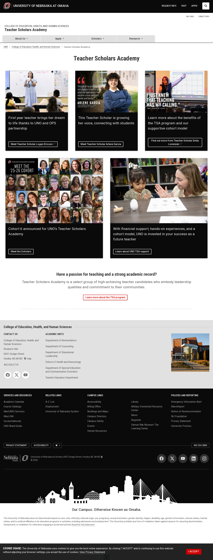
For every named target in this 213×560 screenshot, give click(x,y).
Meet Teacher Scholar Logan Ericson (32, 144)
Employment (52, 406)
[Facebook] (7, 374)
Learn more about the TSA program (105, 297)
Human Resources (97, 430)
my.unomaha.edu (12, 421)
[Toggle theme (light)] (57, 445)
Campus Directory (96, 416)
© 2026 (35, 460)
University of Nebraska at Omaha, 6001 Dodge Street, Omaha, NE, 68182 (67, 457)
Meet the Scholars (21, 251)
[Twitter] (16, 374)
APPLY (194, 6)
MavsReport (177, 406)
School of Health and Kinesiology (63, 362)
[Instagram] (204, 458)
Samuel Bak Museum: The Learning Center (145, 426)
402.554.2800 (200, 445)
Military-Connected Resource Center (146, 408)
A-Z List (50, 401)
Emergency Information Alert (186, 401)
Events (91, 426)
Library (134, 401)
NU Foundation (179, 416)
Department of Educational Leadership (60, 354)
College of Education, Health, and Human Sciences (37, 26)
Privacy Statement (181, 421)
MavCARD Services (14, 411)
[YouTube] (25, 374)
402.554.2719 (11, 364)
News (134, 415)
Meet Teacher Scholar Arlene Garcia (101, 144)
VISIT (183, 6)
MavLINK (9, 416)
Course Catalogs (12, 406)
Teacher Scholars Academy (26, 30)
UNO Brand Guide (13, 426)
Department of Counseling (59, 346)
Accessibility (94, 401)
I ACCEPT (193, 551)
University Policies (181, 426)
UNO (6, 47)
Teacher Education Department (62, 377)
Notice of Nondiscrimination (186, 411)
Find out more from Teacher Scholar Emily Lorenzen (175, 142)
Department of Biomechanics (61, 340)
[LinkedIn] (193, 458)
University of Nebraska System (62, 411)
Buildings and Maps (97, 411)
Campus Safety (95, 421)
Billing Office (94, 406)
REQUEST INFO (169, 6)
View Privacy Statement (92, 552)
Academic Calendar (14, 401)
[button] (21, 39)
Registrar (136, 419)
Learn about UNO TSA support (132, 251)
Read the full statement (83, 524)
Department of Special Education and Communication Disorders (63, 369)
